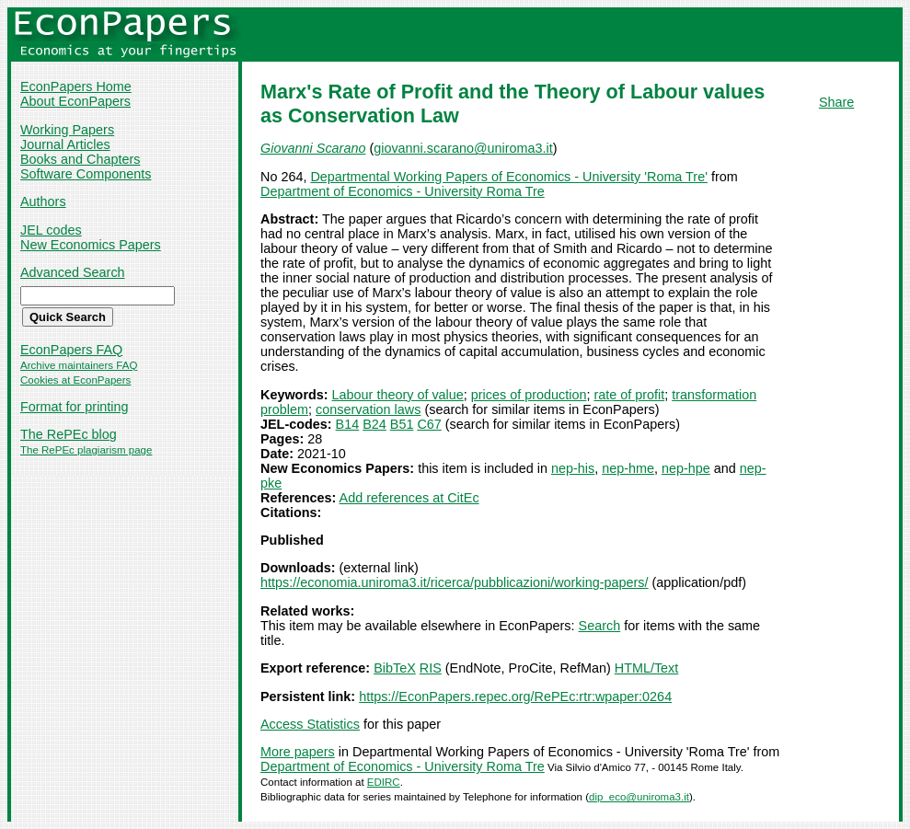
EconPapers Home (76, 86)
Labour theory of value (398, 394)
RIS (431, 668)
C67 (429, 424)
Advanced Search (72, 272)
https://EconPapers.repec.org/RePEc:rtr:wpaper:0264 (515, 696)
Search (600, 625)
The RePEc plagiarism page (86, 449)
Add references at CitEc (409, 497)
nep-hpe (686, 468)
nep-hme (628, 468)
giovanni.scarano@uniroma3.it (463, 148)
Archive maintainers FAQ (78, 365)
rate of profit (628, 394)
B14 (348, 424)
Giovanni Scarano (312, 148)
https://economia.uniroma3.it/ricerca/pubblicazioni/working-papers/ (454, 582)
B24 (374, 424)
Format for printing (74, 406)
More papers (297, 751)
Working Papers (67, 129)
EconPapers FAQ (71, 349)
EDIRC (383, 782)
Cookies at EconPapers (75, 380)
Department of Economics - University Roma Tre (402, 191)
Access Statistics (310, 724)
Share (836, 102)
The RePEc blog (68, 434)
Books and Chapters (80, 159)
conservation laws (368, 409)
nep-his (572, 468)
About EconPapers (75, 101)
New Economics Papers (90, 244)
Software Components (85, 174)
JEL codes (51, 230)
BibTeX (395, 668)
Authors (43, 201)
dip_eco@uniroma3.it (639, 796)
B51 (402, 424)
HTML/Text (647, 668)
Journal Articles (65, 144)
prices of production (529, 394)
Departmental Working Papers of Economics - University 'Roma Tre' (509, 176)
